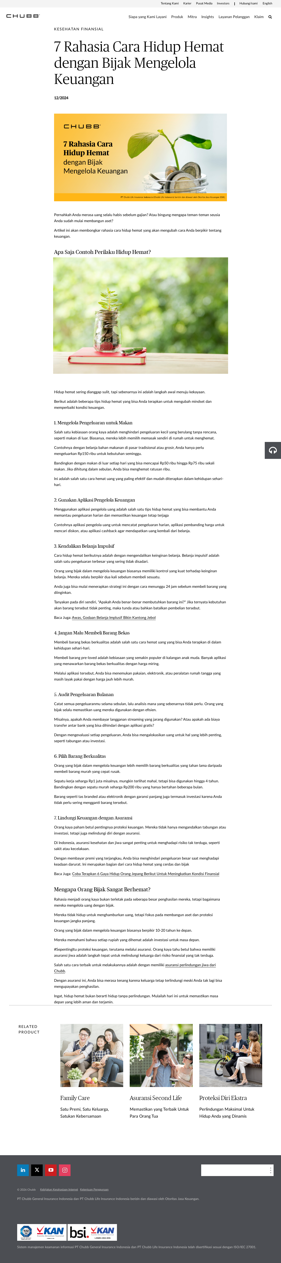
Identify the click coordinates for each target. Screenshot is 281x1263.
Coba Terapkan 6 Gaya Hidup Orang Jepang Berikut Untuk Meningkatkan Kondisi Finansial (145, 874)
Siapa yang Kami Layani (148, 17)
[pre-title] (79, 29)
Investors (223, 3)
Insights (207, 17)
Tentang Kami (170, 3)
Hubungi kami (248, 3)
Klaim (259, 17)
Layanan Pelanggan (234, 17)
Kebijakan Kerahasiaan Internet (59, 1189)
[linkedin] (23, 1170)
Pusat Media (204, 3)
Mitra (192, 17)
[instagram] (65, 1170)
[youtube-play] (51, 1170)
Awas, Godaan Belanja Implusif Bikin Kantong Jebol (114, 618)
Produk (177, 17)
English (267, 3)
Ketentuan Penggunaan (94, 1189)
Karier (187, 3)
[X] (37, 1170)
